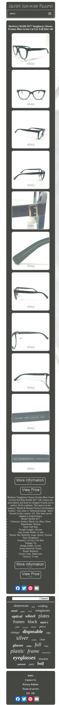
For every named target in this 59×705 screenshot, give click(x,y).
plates (43, 615)
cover (30, 611)
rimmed (25, 627)
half (40, 663)
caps (48, 632)
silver (22, 638)
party (31, 664)
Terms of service (30, 689)
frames (19, 621)
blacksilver (46, 653)
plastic (17, 651)
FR (33, 693)
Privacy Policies (31, 684)
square (22, 611)
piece (42, 626)
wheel (30, 616)
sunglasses (42, 610)
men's (44, 622)
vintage (15, 632)
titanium (43, 658)
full (38, 644)
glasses (18, 645)
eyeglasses (24, 657)
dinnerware (21, 606)
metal (14, 610)
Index (31, 675)
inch (33, 607)
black (32, 621)
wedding (43, 606)
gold (17, 627)
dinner (33, 627)
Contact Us (30, 680)
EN (28, 693)
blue (46, 646)
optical (17, 616)
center (34, 640)
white (28, 646)
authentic (21, 664)
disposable (33, 631)
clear (42, 639)
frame (33, 651)
